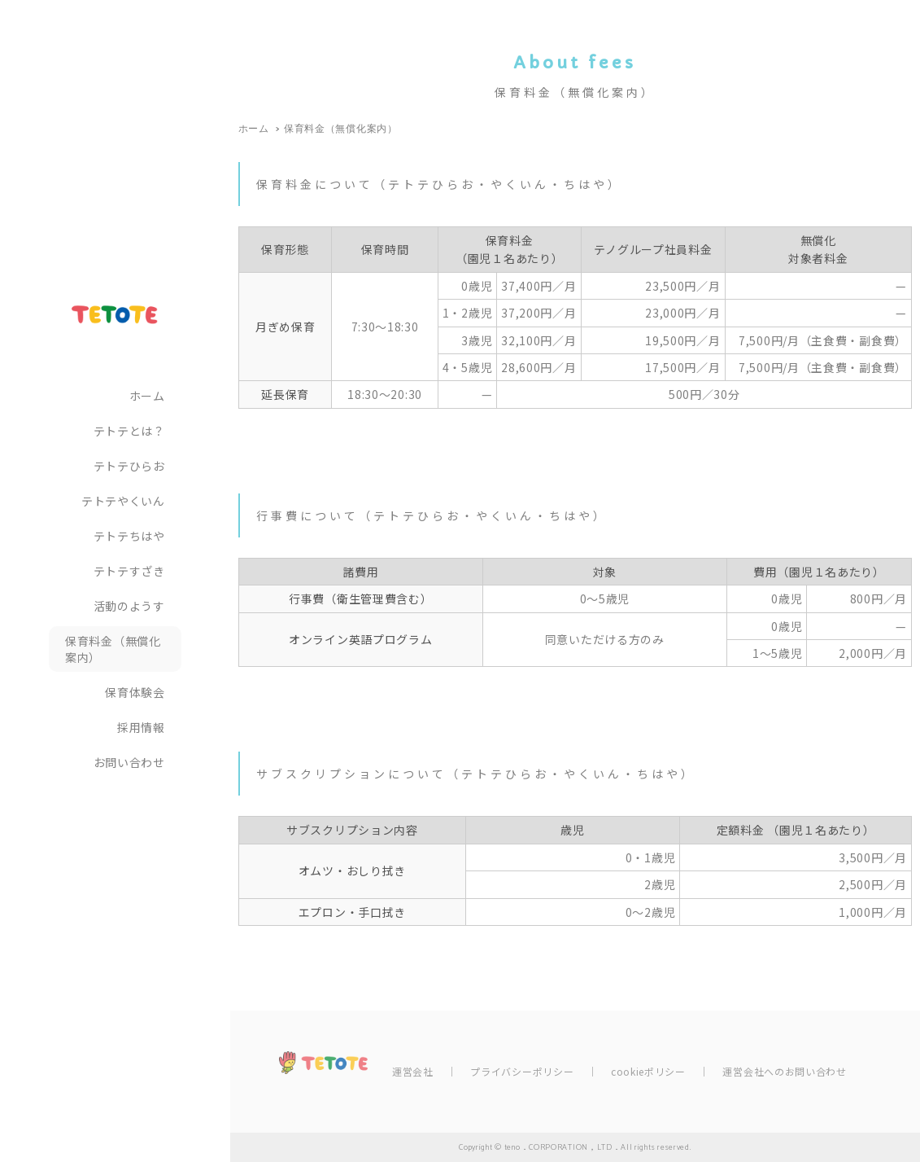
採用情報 (141, 727)
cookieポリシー (648, 1071)
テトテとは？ (129, 431)
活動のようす (129, 606)
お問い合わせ (129, 762)
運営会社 (413, 1071)
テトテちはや (129, 536)
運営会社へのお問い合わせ (784, 1071)
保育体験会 (135, 692)
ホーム (147, 396)
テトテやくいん (123, 501)
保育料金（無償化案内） (113, 649)
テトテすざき (129, 571)
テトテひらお (129, 466)
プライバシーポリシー (521, 1071)
